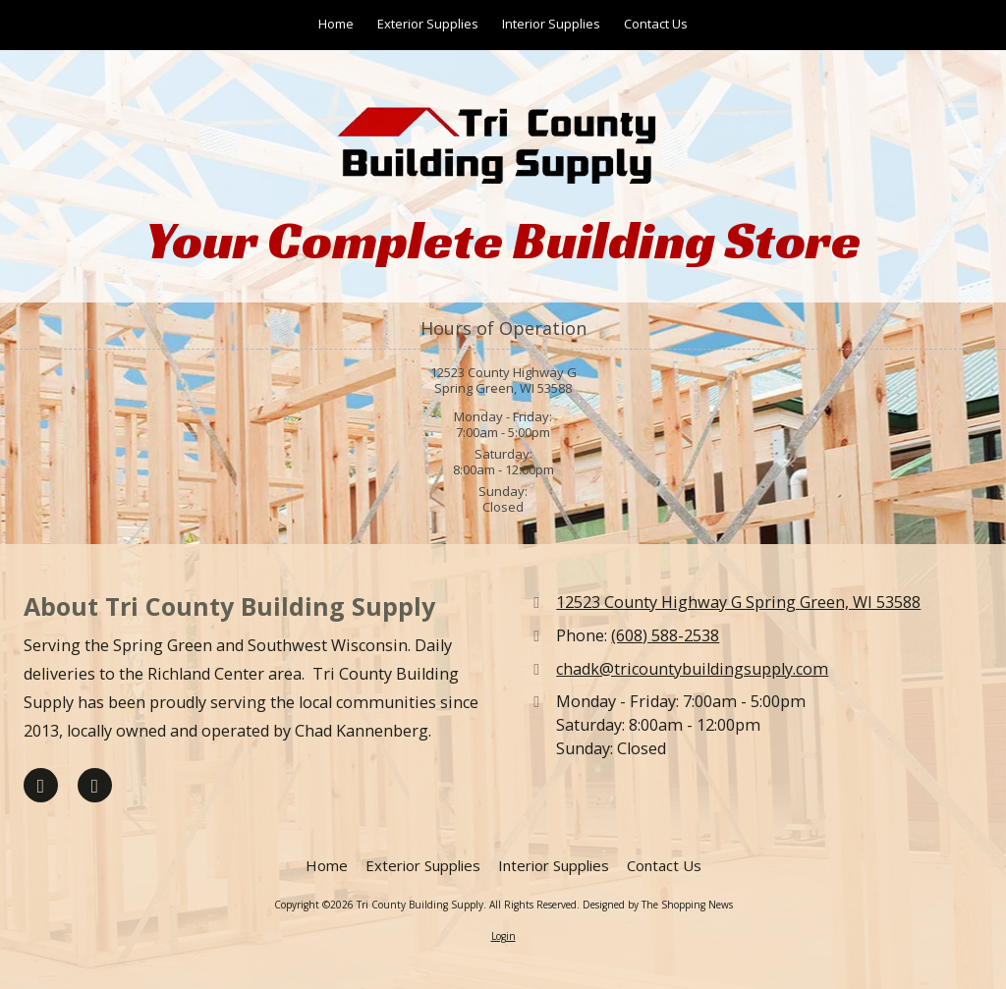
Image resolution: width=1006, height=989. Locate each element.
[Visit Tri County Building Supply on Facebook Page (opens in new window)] (41, 785)
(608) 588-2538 (665, 635)
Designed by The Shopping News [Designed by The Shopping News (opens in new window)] (658, 904)
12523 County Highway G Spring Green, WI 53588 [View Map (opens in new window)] (738, 602)
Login (503, 936)
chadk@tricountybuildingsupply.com (692, 669)
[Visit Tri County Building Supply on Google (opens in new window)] (95, 785)
